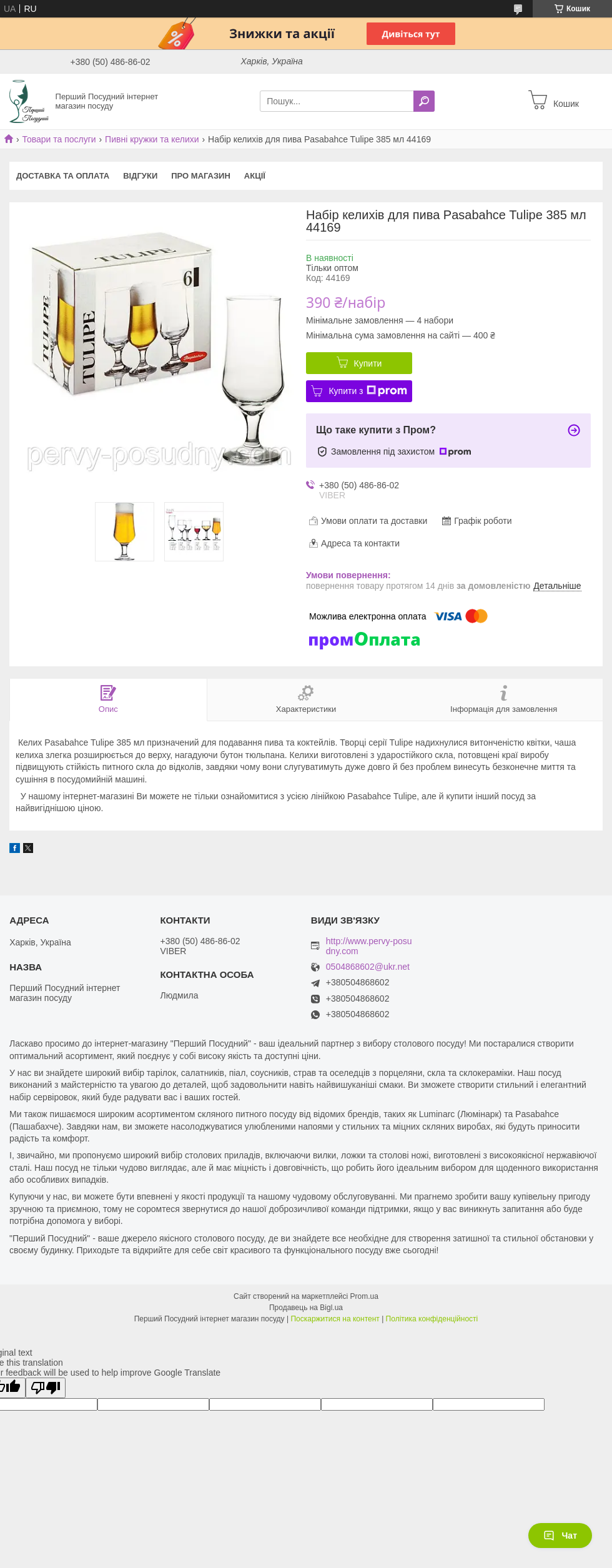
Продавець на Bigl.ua (306, 1307)
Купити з (367, 391)
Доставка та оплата (62, 175)
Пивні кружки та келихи (152, 139)
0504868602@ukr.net (368, 967)
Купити (368, 363)
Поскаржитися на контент (334, 1318)
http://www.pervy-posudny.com (369, 946)
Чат (560, 1535)
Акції (254, 175)
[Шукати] (424, 101)
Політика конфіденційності (432, 1318)
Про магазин (200, 175)
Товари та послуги (59, 139)
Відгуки (140, 175)
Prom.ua (364, 1296)
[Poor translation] (46, 1388)
